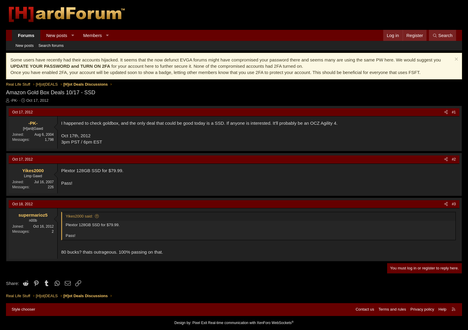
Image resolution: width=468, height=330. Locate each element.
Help (442, 309)
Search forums (51, 45)
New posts (56, 35)
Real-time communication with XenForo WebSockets (251, 323)
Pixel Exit (199, 323)
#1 (454, 112)
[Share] (446, 112)
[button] (72, 35)
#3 (454, 204)
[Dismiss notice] (455, 60)
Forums (26, 35)
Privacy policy (422, 309)
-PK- (14, 100)
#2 (454, 159)
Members (92, 35)
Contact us (364, 309)
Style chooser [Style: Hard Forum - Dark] (23, 309)
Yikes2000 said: (79, 216)
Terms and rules (392, 309)
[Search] (442, 35)
